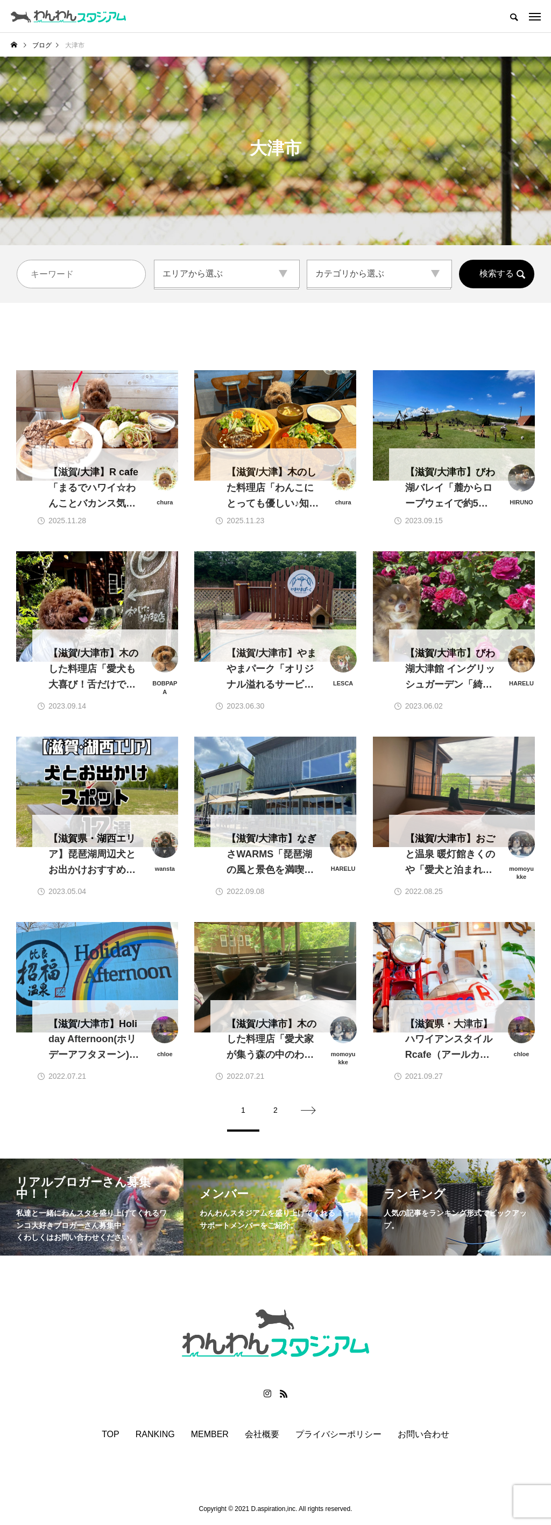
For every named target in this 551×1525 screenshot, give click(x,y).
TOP (110, 1434)
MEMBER (210, 1434)
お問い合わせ (423, 1434)
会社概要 (262, 1434)
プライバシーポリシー (338, 1434)
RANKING (155, 1434)
